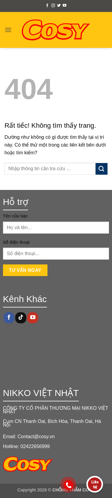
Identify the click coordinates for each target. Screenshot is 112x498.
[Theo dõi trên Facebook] (47, 6)
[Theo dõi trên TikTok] (20, 317)
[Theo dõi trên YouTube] (64, 6)
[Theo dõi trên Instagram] (53, 6)
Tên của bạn (15, 216)
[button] (8, 29)
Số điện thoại (16, 242)
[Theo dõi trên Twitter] (59, 6)
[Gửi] (102, 169)
